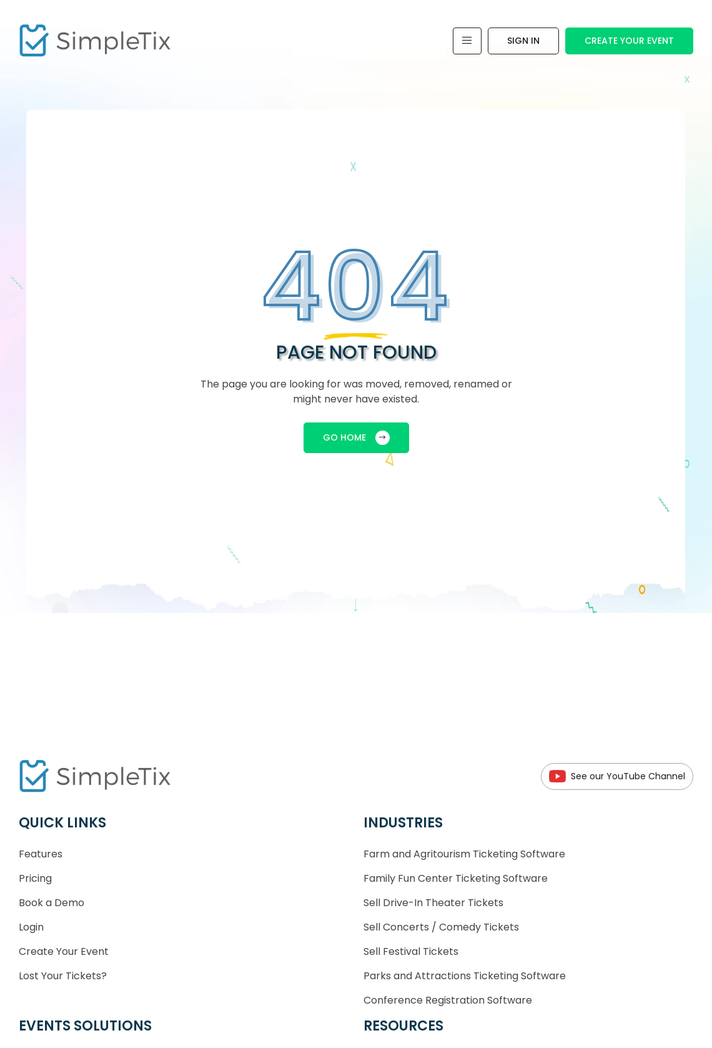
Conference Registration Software (447, 1000)
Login (31, 927)
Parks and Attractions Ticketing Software (464, 976)
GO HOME (356, 438)
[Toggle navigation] (467, 40)
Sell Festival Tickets (410, 951)
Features (40, 854)
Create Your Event (629, 40)
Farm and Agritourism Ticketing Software (464, 854)
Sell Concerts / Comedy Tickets (441, 927)
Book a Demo (51, 903)
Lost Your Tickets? (63, 976)
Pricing (35, 878)
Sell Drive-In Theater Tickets (433, 903)
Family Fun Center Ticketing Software (455, 878)
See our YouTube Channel (617, 776)
